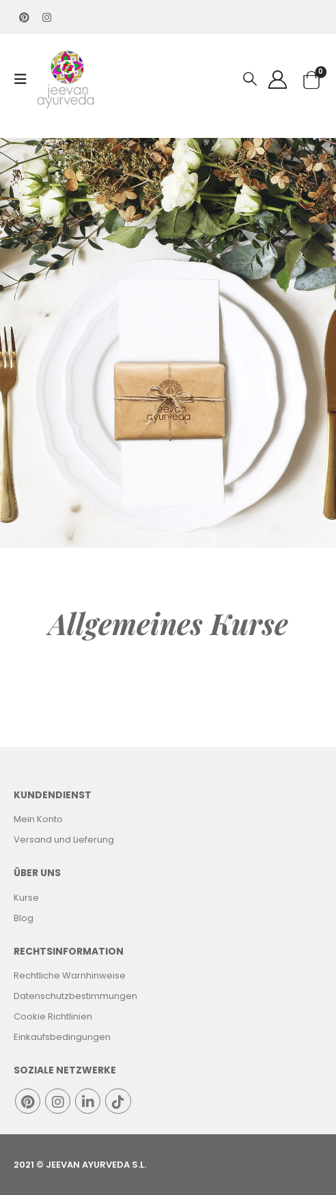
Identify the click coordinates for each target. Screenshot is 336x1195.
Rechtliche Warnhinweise (70, 975)
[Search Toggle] (250, 79)
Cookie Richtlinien (53, 1016)
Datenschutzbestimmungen (75, 995)
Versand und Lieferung (64, 839)
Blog (23, 918)
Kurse (26, 897)
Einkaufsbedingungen (62, 1036)
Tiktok (117, 1101)
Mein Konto (38, 819)
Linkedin (87, 1101)
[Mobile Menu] (25, 79)
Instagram (57, 1101)
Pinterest (27, 1101)
